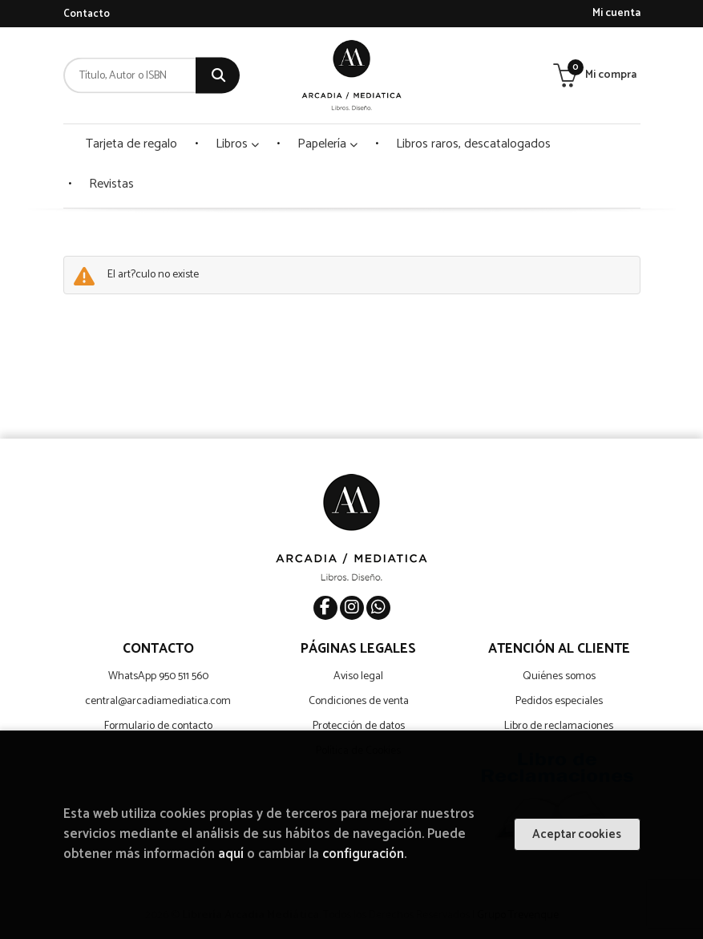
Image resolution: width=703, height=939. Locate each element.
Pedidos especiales (559, 701)
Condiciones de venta (359, 701)
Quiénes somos (559, 676)
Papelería (327, 144)
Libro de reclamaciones (558, 726)
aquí (231, 854)
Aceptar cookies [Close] (576, 834)
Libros (237, 144)
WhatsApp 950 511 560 (158, 676)
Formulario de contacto (158, 726)
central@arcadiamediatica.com (158, 701)
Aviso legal (358, 676)
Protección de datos (359, 726)
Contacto (86, 14)
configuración (363, 854)
